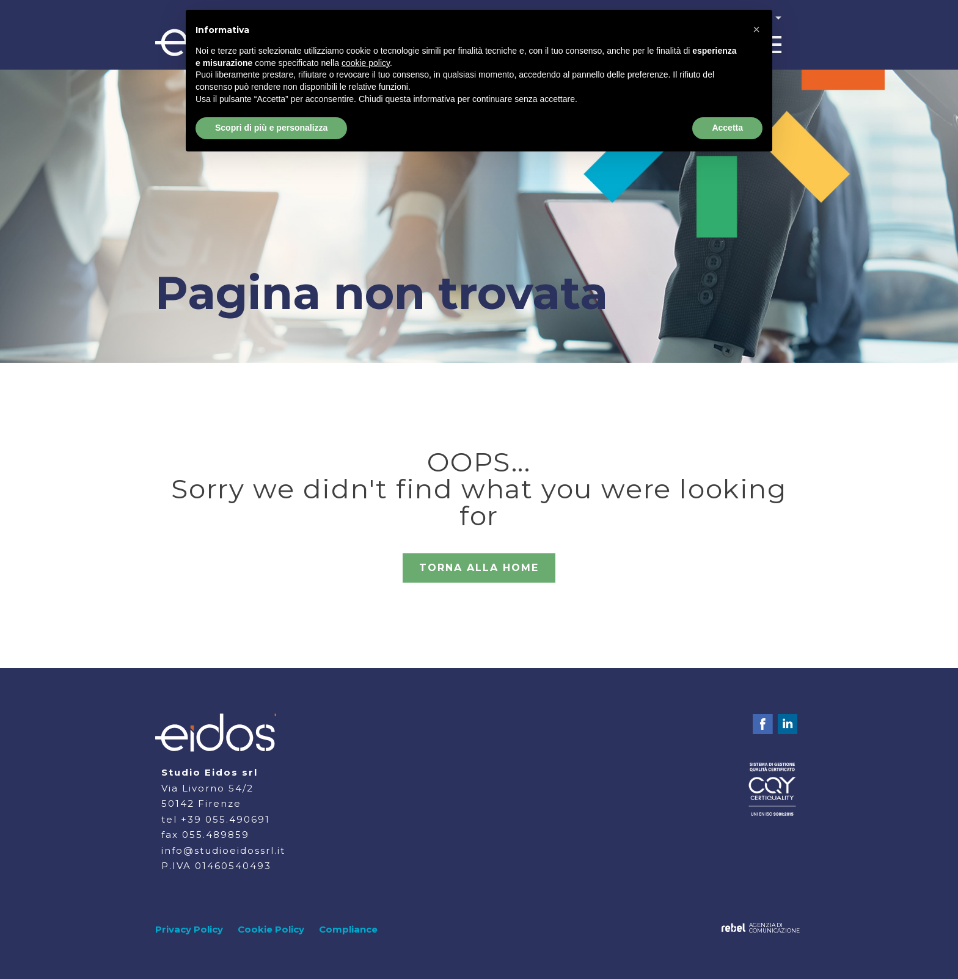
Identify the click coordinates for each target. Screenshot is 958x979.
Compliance (348, 929)
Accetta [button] (727, 128)
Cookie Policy (271, 929)
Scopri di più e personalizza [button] (271, 128)
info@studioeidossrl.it (223, 850)
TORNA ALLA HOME (479, 567)
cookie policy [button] (366, 63)
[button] (756, 29)
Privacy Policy (189, 929)
